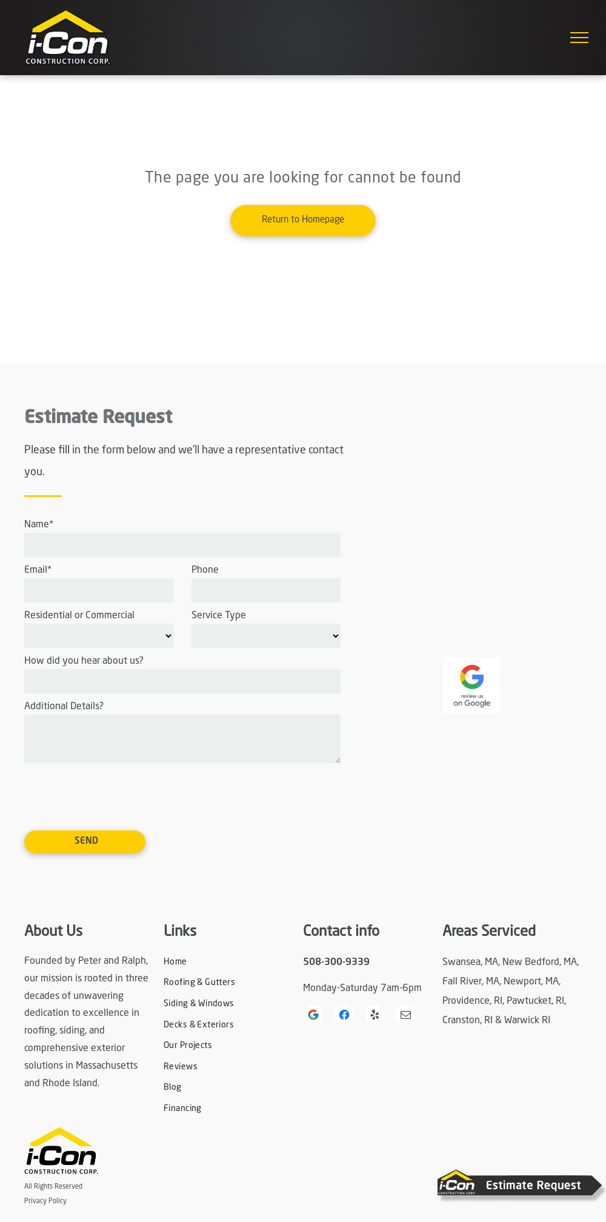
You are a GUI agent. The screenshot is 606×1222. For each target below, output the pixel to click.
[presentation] (116, 794)
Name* (38, 525)
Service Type (218, 616)
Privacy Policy (45, 1201)
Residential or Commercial (79, 616)
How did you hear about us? (84, 661)
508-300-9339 (336, 962)
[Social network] (344, 1016)
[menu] (579, 37)
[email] (406, 1016)
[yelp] (375, 1016)
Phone (205, 570)
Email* (38, 570)
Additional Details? (64, 707)
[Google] (313, 1016)
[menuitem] (217, 962)
